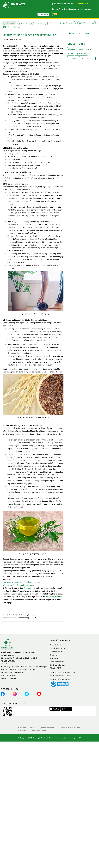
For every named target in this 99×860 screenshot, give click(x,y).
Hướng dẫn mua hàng (57, 648)
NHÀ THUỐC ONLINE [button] (69, 9)
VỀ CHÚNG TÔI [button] (69, 4)
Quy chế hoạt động (47, 728)
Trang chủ (57, 4)
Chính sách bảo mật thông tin (60, 679)
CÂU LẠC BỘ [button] (55, 9)
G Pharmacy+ (28, 588)
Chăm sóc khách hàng (57, 662)
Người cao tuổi (68, 23)
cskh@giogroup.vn (12, 675)
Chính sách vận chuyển (70, 728)
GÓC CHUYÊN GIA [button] (83, 4)
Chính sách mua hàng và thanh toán (62, 672)
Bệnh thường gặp (14, 27)
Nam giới (38, 23)
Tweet (5, 629)
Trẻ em (52, 23)
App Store (50, 597)
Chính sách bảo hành (57, 665)
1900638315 (11, 678)
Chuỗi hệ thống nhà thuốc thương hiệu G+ (65, 738)
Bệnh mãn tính (88, 23)
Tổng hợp (10, 23)
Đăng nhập (43, 14)
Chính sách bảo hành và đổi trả (60, 676)
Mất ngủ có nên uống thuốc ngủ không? (19, 585)
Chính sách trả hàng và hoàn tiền (32, 731)
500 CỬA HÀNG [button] (85, 9)
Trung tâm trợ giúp (56, 645)
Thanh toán (54, 655)
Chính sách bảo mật (26, 728)
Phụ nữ (24, 23)
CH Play (58, 597)
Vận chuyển (54, 658)
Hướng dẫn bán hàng (57, 652)
